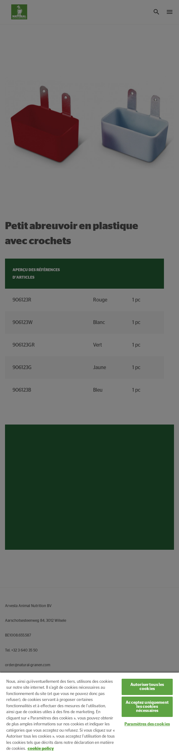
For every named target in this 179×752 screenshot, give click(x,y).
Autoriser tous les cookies (147, 687)
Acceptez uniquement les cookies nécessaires (147, 707)
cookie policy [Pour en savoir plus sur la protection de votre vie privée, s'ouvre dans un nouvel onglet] (41, 749)
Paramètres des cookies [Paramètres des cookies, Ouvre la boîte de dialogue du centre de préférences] (147, 724)
